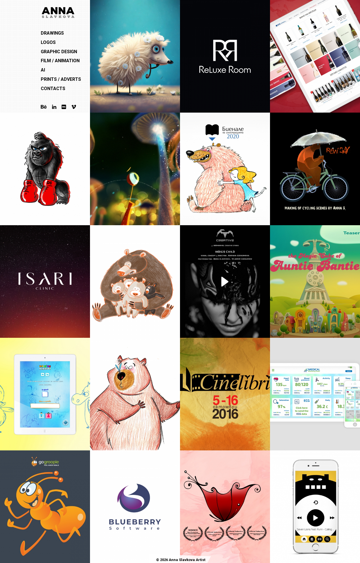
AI (43, 70)
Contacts (53, 88)
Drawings (52, 33)
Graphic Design (59, 51)
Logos (48, 42)
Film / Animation (60, 60)
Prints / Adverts (61, 79)
